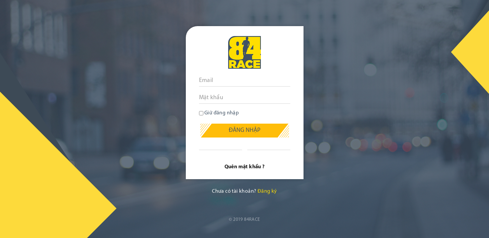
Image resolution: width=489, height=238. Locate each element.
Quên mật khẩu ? (244, 167)
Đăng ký (267, 191)
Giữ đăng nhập (219, 113)
